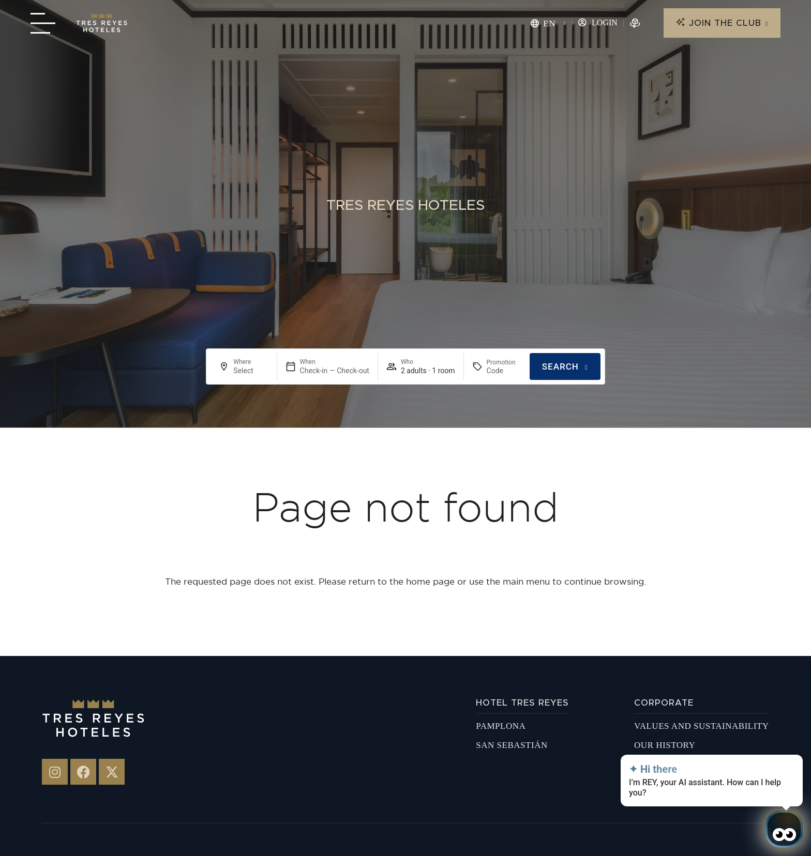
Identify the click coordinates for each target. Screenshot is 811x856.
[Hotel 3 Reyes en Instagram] (55, 772)
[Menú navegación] (43, 23)
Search (560, 366)
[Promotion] (504, 370)
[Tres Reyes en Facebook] (83, 772)
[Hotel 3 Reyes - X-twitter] (112, 772)
